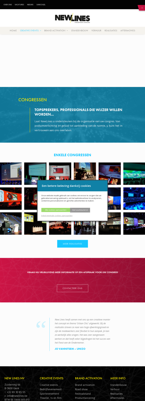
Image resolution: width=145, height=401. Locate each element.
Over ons (8, 4)
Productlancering (85, 352)
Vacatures (19, 4)
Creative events (30, 30)
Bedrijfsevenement (51, 344)
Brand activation (56, 30)
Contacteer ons (73, 235)
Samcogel (41, 4)
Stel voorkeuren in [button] (80, 210)
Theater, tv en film (51, 352)
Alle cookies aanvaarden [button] (55, 210)
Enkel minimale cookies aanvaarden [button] (56, 215)
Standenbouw (79, 30)
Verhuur (96, 30)
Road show (81, 344)
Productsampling (85, 357)
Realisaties (111, 30)
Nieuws (30, 4)
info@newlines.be (17, 350)
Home (13, 30)
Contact (115, 374)
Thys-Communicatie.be (75, 395)
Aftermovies (128, 30)
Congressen (46, 357)
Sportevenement (49, 348)
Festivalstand (83, 348)
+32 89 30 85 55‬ (16, 347)
